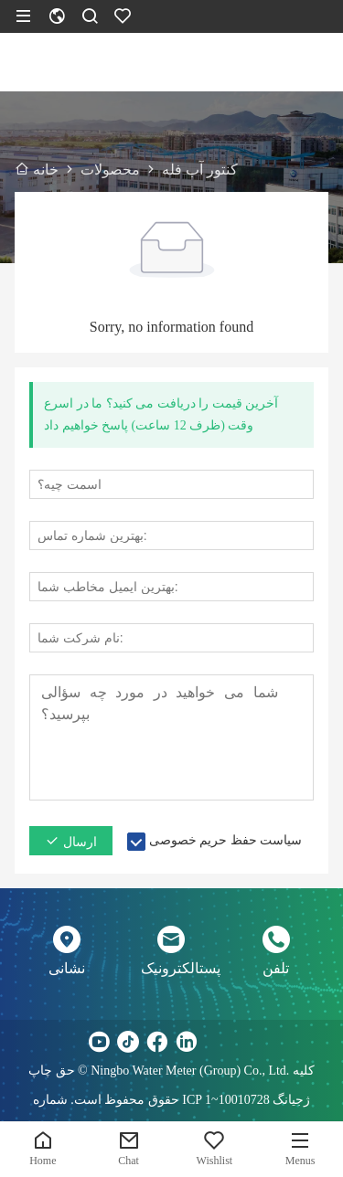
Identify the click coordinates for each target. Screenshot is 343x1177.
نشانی (66, 968)
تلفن (276, 968)
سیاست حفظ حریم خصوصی (226, 840)
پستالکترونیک (171, 968)
